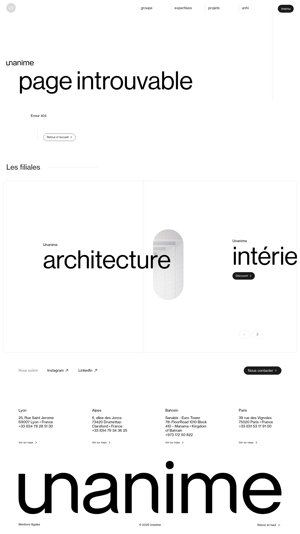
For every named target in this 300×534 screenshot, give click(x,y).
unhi (245, 8)
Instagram (58, 370)
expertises (183, 8)
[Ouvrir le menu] (286, 9)
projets (214, 8)
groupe (146, 8)
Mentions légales (29, 524)
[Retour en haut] (260, 525)
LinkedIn (88, 370)
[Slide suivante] (257, 334)
